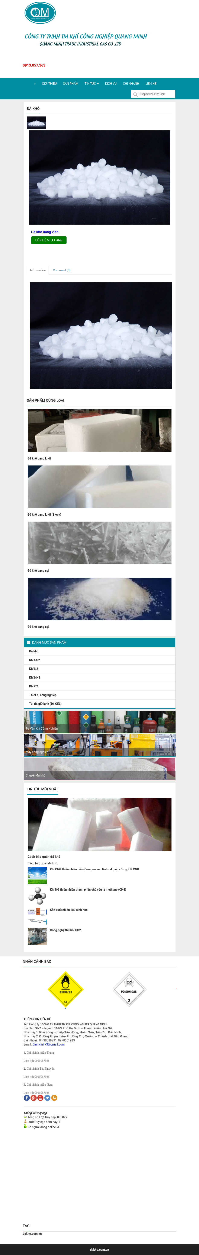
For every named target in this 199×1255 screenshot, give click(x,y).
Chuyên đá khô (35, 775)
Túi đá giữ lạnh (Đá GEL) (45, 703)
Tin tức (92, 83)
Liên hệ (150, 83)
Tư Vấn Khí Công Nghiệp (42, 728)
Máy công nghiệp (37, 752)
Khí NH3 (35, 677)
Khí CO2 (35, 660)
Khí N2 (34, 668)
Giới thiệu (49, 83)
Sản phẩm (70, 83)
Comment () (61, 270)
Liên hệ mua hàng (48, 240)
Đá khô (34, 651)
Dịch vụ (111, 83)
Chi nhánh (131, 83)
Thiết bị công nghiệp (43, 695)
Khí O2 (34, 686)
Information (38, 270)
